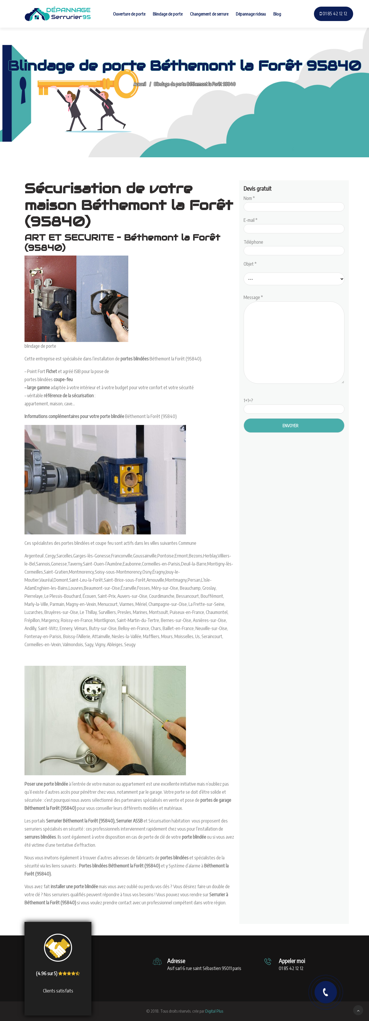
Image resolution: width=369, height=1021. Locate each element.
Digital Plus (214, 1011)
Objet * (250, 264)
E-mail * (294, 224)
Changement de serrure (209, 13)
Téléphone (294, 246)
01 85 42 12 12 (333, 13)
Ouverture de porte (129, 13)
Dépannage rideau (251, 13)
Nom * (294, 202)
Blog (277, 13)
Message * (294, 339)
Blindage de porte (167, 13)
